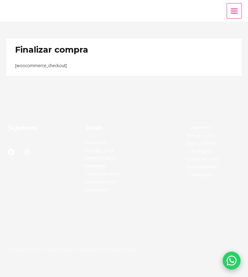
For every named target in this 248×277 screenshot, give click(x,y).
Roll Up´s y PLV (99, 150)
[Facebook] (11, 152)
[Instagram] (27, 152)
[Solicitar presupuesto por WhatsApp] (232, 261)
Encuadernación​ (100, 181)
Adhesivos (95, 142)
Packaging (95, 166)
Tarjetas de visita (102, 174)
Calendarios (97, 190)
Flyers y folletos (100, 158)
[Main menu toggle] (234, 11)
